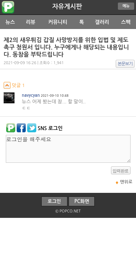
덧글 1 (14, 85)
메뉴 (126, 6)
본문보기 (125, 64)
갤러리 (102, 22)
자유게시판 (67, 6)
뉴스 (10, 22)
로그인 (54, 201)
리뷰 (30, 22)
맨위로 (126, 182)
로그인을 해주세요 (68, 149)
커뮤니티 (57, 22)
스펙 (126, 22)
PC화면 (81, 201)
